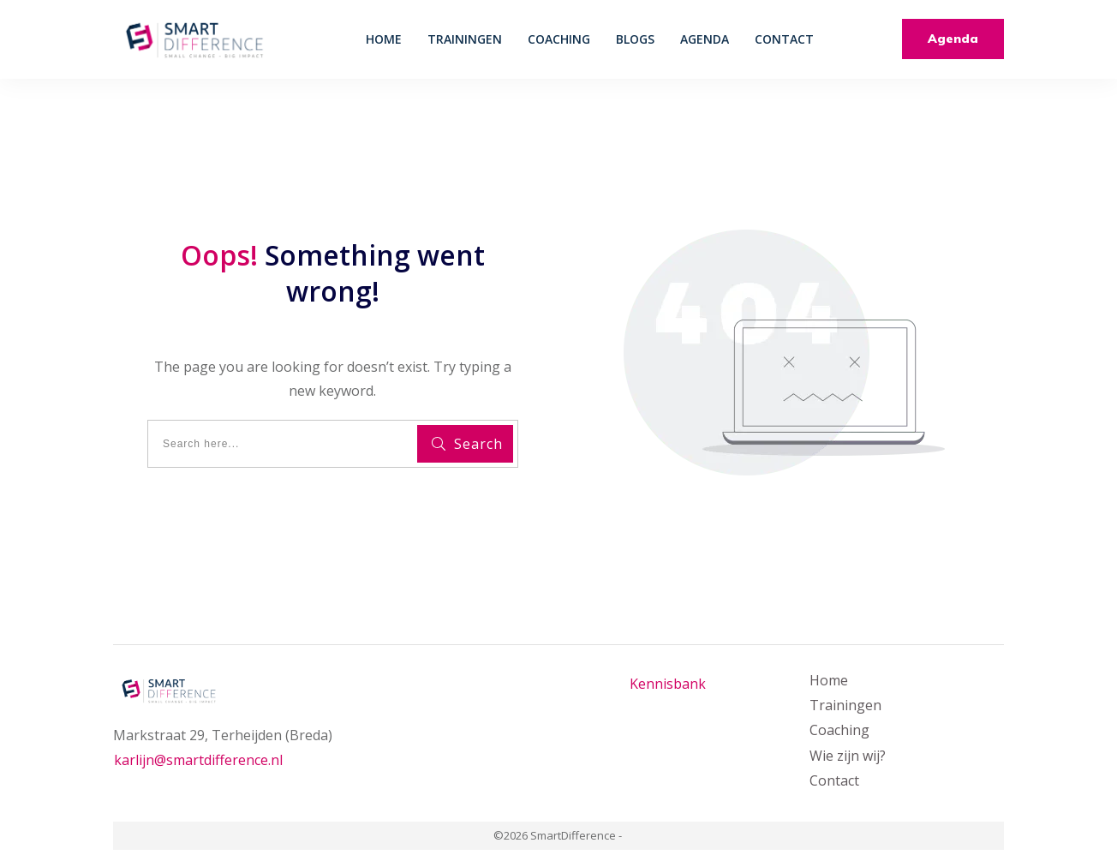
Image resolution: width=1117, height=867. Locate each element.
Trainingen (845, 705)
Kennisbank (668, 683)
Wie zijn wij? (847, 755)
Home (828, 680)
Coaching (839, 730)
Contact (834, 780)
